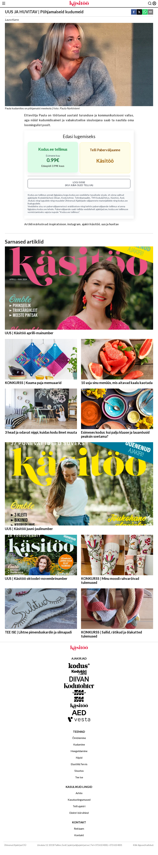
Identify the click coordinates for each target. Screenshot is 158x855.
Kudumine (79, 744)
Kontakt (79, 835)
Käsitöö (114, 197)
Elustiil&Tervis (79, 764)
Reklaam (79, 828)
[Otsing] (150, 3)
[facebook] (133, 12)
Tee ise (79, 777)
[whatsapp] (145, 12)
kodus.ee (74, 194)
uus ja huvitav (110, 224)
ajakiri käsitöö (91, 224)
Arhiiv (79, 793)
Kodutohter (67, 197)
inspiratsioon (57, 224)
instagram (74, 224)
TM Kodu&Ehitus (100, 197)
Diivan (57, 197)
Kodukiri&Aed (45, 197)
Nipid (79, 757)
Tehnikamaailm (82, 197)
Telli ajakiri (79, 806)
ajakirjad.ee (101, 209)
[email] (150, 12)
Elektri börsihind (79, 812)
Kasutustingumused (79, 799)
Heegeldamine (79, 751)
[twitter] (139, 12)
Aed (122, 197)
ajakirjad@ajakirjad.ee (78, 845)
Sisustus (79, 770)
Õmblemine (79, 737)
